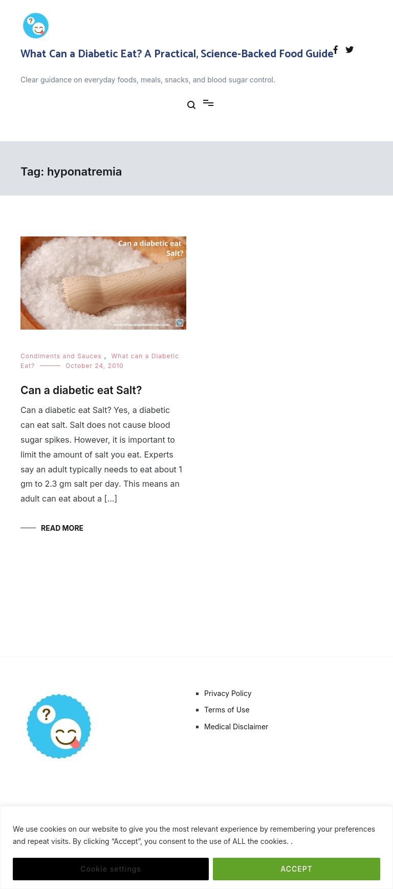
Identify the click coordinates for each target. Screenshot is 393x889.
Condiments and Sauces (61, 356)
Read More (62, 528)
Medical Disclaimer (236, 726)
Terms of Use (227, 709)
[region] (196, 847)
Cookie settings (110, 868)
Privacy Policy (228, 693)
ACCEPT (296, 868)
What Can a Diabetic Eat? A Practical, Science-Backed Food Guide (177, 54)
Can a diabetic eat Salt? (81, 390)
